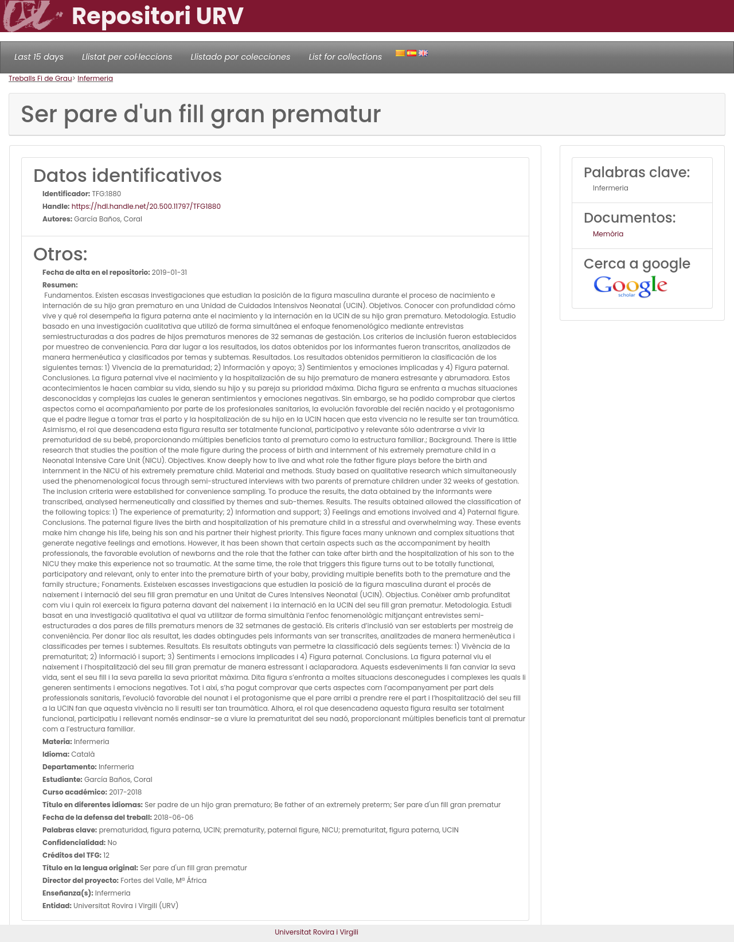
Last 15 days (39, 57)
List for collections (345, 57)
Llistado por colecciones (241, 57)
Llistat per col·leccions (127, 57)
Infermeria (95, 78)
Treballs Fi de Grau (40, 78)
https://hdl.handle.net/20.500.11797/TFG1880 (145, 206)
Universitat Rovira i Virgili (316, 932)
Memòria (608, 234)
